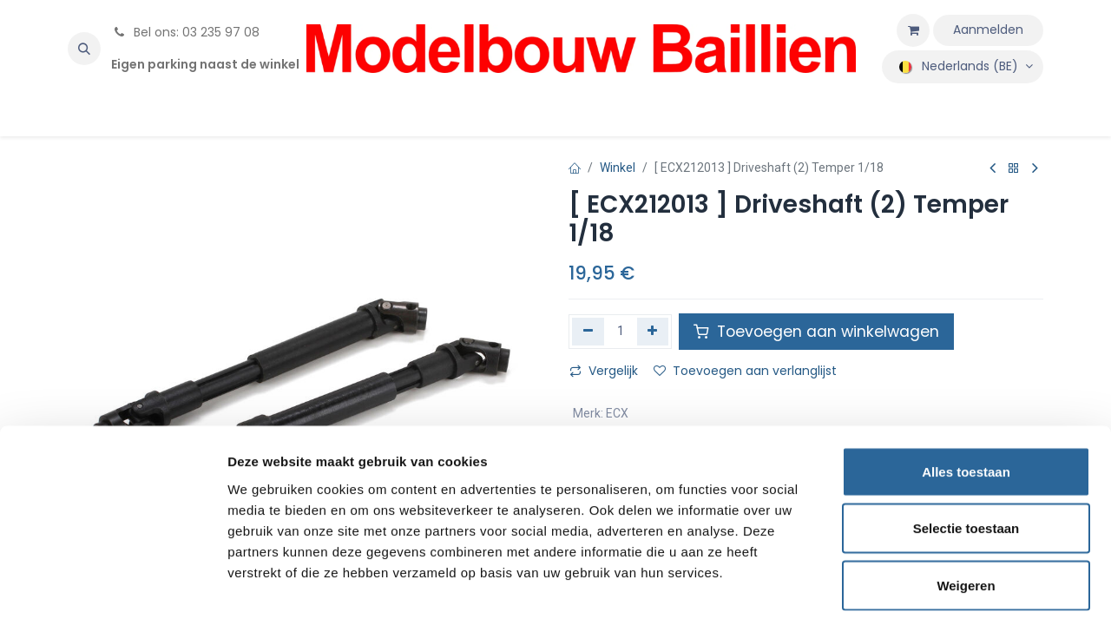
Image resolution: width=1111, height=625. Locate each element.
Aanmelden (988, 29)
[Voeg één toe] (653, 331)
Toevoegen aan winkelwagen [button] (816, 331)
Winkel (617, 167)
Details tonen (938, 590)
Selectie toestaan (966, 454)
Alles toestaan (966, 397)
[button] (84, 48)
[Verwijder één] (588, 331)
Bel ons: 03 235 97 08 (185, 32)
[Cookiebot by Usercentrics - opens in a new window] (112, 591)
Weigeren (966, 510)
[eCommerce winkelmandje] (913, 30)
